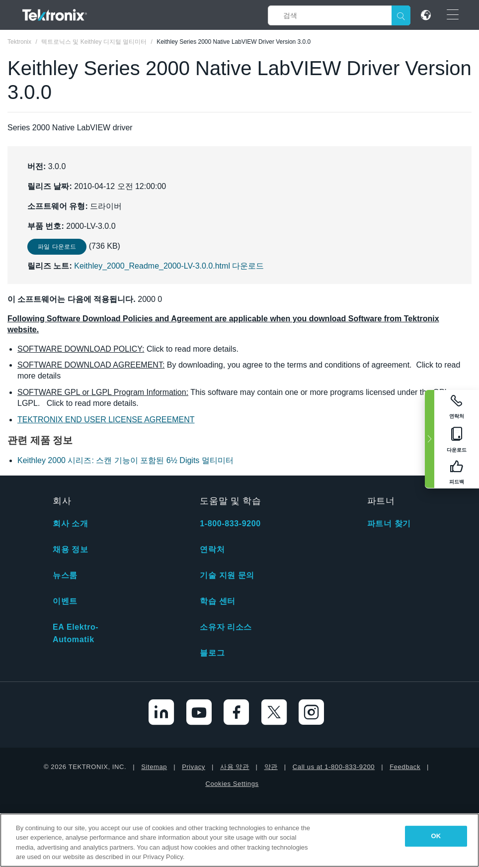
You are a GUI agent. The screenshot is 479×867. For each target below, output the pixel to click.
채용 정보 (70, 549)
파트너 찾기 (389, 523)
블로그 (212, 653)
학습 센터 (217, 601)
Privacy (193, 767)
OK (436, 836)
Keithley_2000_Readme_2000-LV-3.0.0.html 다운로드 (169, 266)
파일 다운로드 (57, 246)
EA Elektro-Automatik (75, 633)
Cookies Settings (231, 783)
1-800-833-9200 (230, 523)
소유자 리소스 (226, 627)
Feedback (405, 767)
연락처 (212, 549)
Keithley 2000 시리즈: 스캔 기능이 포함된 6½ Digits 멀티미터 (125, 460)
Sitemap (154, 767)
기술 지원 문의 (227, 575)
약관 (271, 767)
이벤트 (65, 601)
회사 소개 (70, 523)
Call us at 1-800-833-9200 (334, 767)
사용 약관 (234, 767)
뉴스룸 (65, 575)
